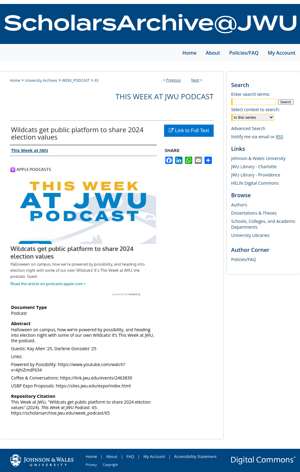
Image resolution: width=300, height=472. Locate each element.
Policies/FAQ (243, 259)
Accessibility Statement (195, 456)
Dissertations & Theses (253, 213)
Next (195, 80)
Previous (173, 80)
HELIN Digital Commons (255, 183)
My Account (154, 456)
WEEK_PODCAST (76, 80)
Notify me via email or (257, 137)
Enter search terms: (250, 94)
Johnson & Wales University (258, 158)
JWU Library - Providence (255, 175)
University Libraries (250, 235)
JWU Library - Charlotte (254, 166)
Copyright (110, 464)
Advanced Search (248, 128)
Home (15, 80)
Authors (239, 205)
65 (96, 80)
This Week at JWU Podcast (164, 96)
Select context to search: (255, 109)
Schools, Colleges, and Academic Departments (263, 224)
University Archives (41, 80)
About (112, 456)
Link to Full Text (189, 130)
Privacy (91, 464)
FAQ (130, 456)
